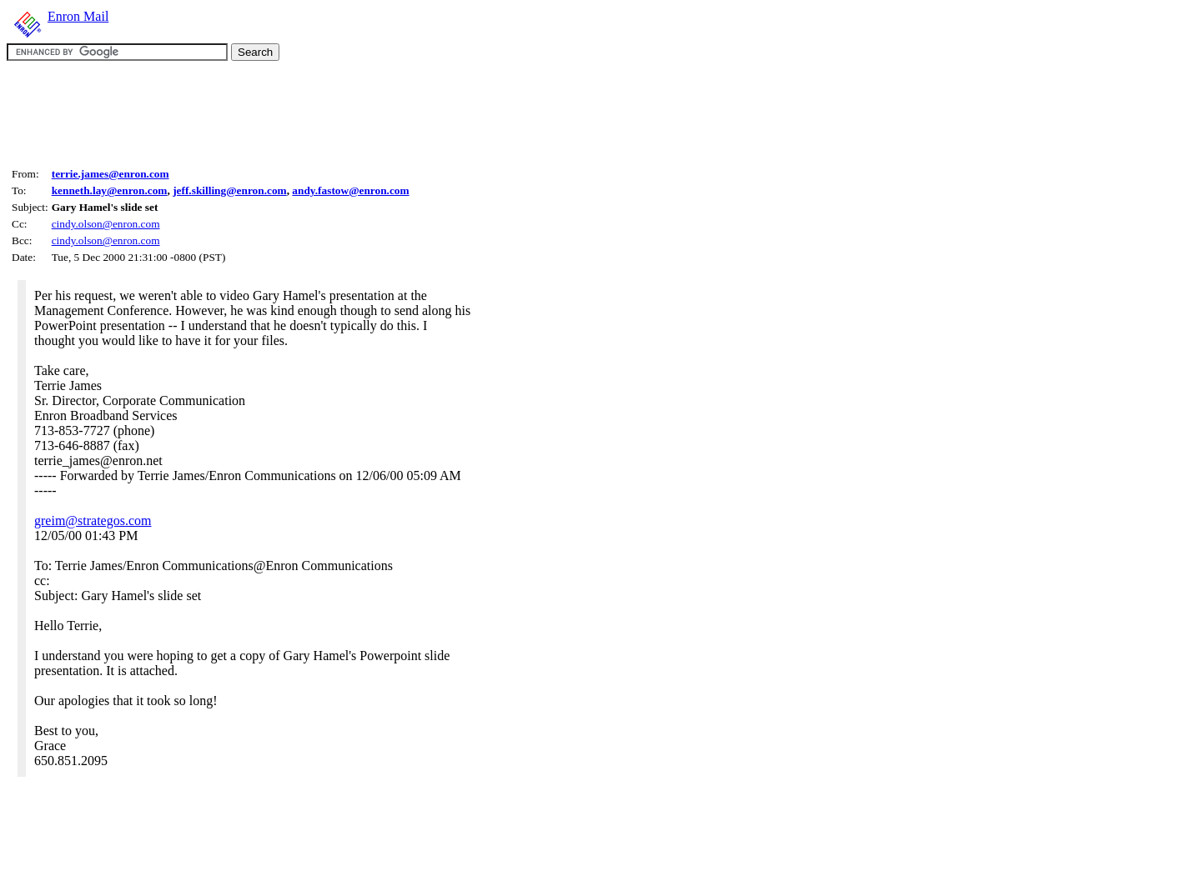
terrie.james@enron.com (110, 174)
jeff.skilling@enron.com (230, 190)
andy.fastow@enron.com (350, 190)
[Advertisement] (310, 111)
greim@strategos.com (92, 520)
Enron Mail (78, 16)
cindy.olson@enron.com (106, 224)
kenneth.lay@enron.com (110, 190)
